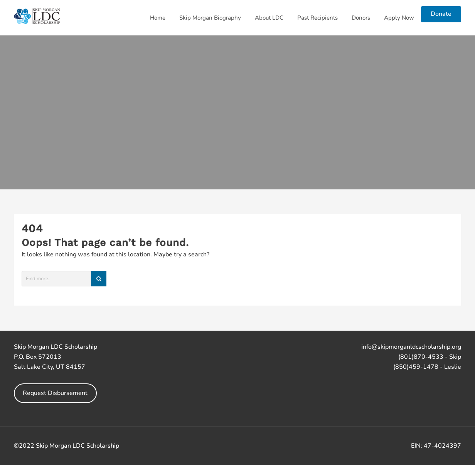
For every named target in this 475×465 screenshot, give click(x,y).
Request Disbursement (55, 393)
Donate (441, 14)
